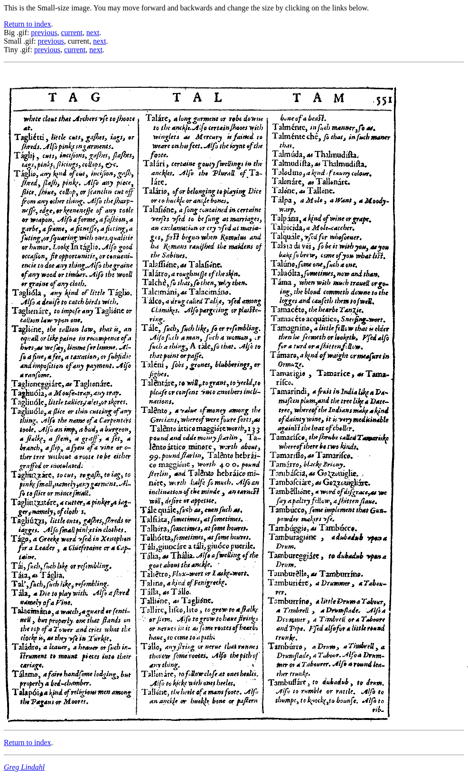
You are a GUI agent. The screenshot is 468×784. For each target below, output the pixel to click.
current (71, 32)
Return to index (27, 24)
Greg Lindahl (24, 767)
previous (44, 32)
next (93, 32)
